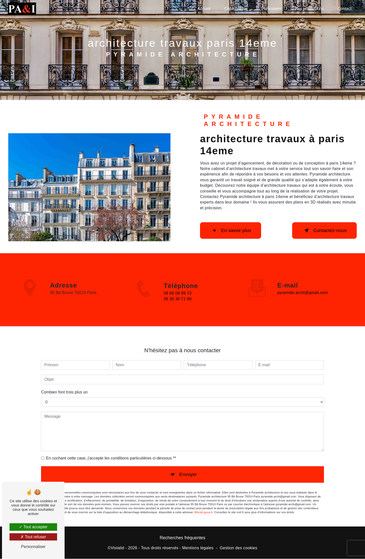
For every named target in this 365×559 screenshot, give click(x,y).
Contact (344, 8)
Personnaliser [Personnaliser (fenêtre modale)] (33, 546)
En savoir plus (231, 230)
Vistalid (117, 548)
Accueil (204, 8)
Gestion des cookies (238, 548)
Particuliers (271, 8)
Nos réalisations (309, 8)
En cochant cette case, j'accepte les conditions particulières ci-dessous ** (111, 453)
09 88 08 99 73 (178, 298)
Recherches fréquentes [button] (182, 538)
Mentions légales (198, 548)
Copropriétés (235, 8)
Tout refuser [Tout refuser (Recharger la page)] (33, 537)
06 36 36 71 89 (178, 304)
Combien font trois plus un (64, 387)
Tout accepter (33, 527)
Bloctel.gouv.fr (204, 507)
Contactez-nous (324, 230)
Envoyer (188, 469)
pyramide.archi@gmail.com (302, 287)
